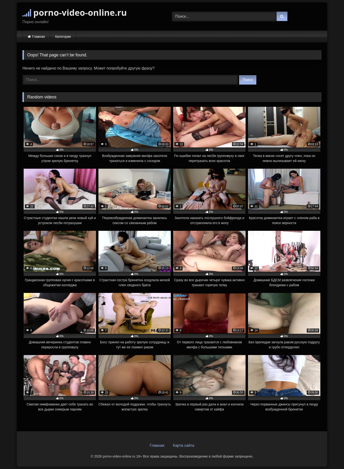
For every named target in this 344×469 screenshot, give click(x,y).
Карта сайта (183, 445)
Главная (38, 36)
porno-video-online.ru (74, 12)
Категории (63, 36)
